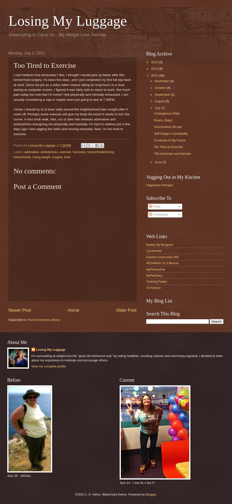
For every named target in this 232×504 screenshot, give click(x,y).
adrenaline (31, 152)
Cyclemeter (154, 251)
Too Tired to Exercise (168, 147)
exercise (65, 152)
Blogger (151, 494)
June (158, 162)
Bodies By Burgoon (159, 245)
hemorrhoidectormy (100, 152)
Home (73, 310)
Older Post (126, 310)
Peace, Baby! (163, 120)
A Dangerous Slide (167, 113)
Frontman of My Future (170, 140)
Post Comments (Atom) (44, 320)
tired (67, 157)
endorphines (49, 152)
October (161, 88)
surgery (57, 157)
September (163, 94)
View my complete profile (48, 366)
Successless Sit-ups (168, 127)
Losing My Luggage (67, 21)
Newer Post (19, 310)
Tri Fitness (153, 288)
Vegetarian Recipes (159, 185)
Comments (158, 214)
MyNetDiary (154, 275)
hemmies (79, 152)
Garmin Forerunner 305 (162, 257)
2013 (155, 68)
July (158, 108)
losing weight (42, 157)
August (160, 101)
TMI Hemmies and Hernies (172, 153)
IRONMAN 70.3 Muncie (162, 263)
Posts (154, 206)
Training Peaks (156, 281)
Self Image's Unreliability (171, 133)
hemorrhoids (22, 157)
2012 (155, 75)
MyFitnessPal (155, 269)
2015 (155, 62)
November (162, 81)
